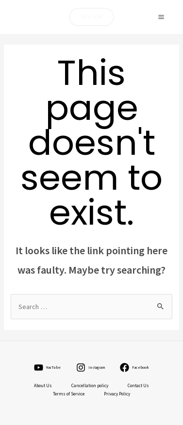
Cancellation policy (89, 385)
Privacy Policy (117, 393)
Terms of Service (68, 393)
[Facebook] (134, 367)
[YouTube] (48, 367)
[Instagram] (90, 367)
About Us (43, 385)
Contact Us (138, 385)
